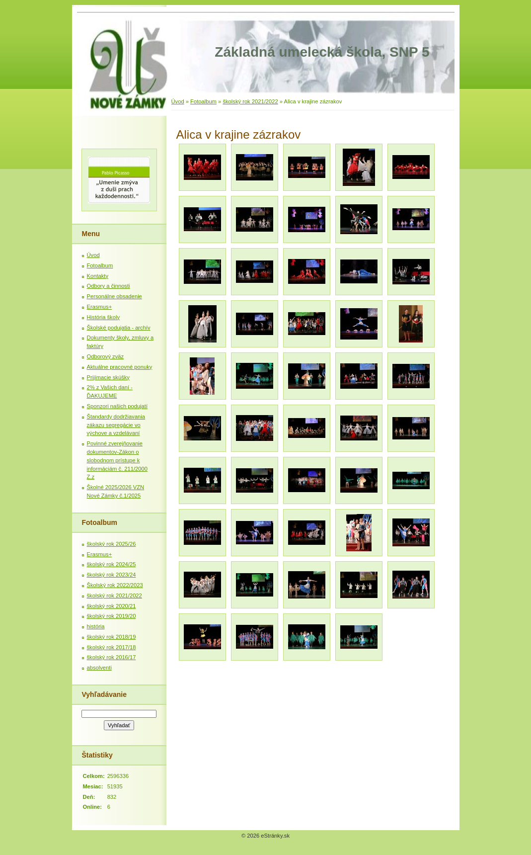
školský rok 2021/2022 (250, 101)
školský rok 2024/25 (111, 564)
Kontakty (98, 276)
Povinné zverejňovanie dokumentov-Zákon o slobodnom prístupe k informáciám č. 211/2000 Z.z (117, 460)
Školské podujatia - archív (119, 328)
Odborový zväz (105, 356)
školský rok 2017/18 (111, 647)
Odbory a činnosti (108, 286)
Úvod (177, 101)
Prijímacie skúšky (108, 377)
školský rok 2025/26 (111, 544)
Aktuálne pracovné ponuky (119, 367)
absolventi (99, 668)
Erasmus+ (99, 307)
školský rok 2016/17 (111, 657)
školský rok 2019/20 (111, 616)
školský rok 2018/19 (111, 637)
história (96, 626)
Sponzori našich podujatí (117, 406)
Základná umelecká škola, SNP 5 (322, 52)
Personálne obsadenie (114, 296)
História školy (103, 317)
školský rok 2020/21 (111, 606)
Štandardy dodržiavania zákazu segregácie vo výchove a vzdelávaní (116, 425)
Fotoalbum (203, 101)
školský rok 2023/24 (111, 575)
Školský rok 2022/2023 (115, 585)
